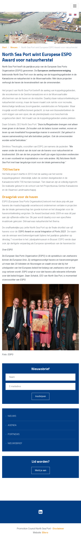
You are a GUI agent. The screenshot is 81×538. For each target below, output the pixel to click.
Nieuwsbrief (15, 443)
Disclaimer (58, 528)
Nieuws (12, 416)
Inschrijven (40, 396)
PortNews (14, 434)
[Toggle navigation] (75, 6)
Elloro (45, 532)
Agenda (12, 425)
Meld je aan (40, 470)
